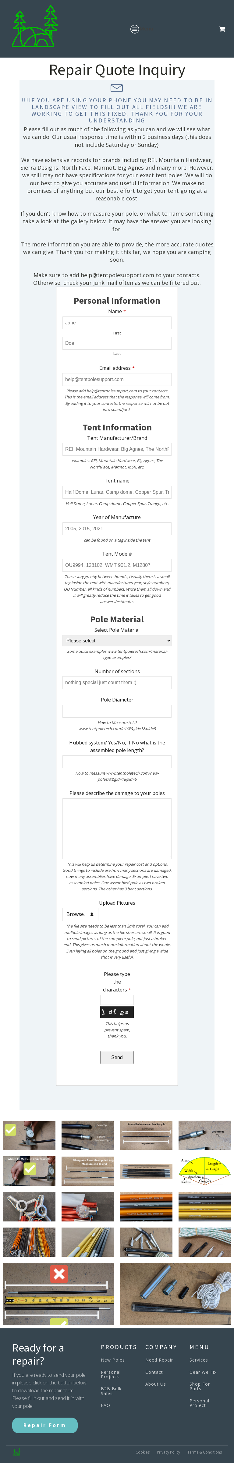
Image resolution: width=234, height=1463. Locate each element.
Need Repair (159, 1360)
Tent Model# (117, 553)
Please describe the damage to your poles (117, 793)
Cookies (143, 1452)
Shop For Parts (200, 1386)
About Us (155, 1384)
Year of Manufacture (117, 517)
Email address (117, 368)
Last (117, 353)
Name (117, 311)
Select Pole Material (117, 630)
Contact (154, 1372)
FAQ (105, 1405)
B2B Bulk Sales (111, 1391)
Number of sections (117, 671)
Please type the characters (117, 982)
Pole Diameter (117, 699)
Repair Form (44, 1425)
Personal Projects (111, 1374)
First (117, 333)
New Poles (113, 1360)
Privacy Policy (168, 1452)
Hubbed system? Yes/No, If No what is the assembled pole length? (117, 746)
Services (199, 1360)
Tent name (117, 480)
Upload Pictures (117, 902)
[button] (223, 29)
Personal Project (199, 1403)
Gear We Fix (203, 1372)
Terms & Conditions (204, 1452)
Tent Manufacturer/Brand (117, 438)
